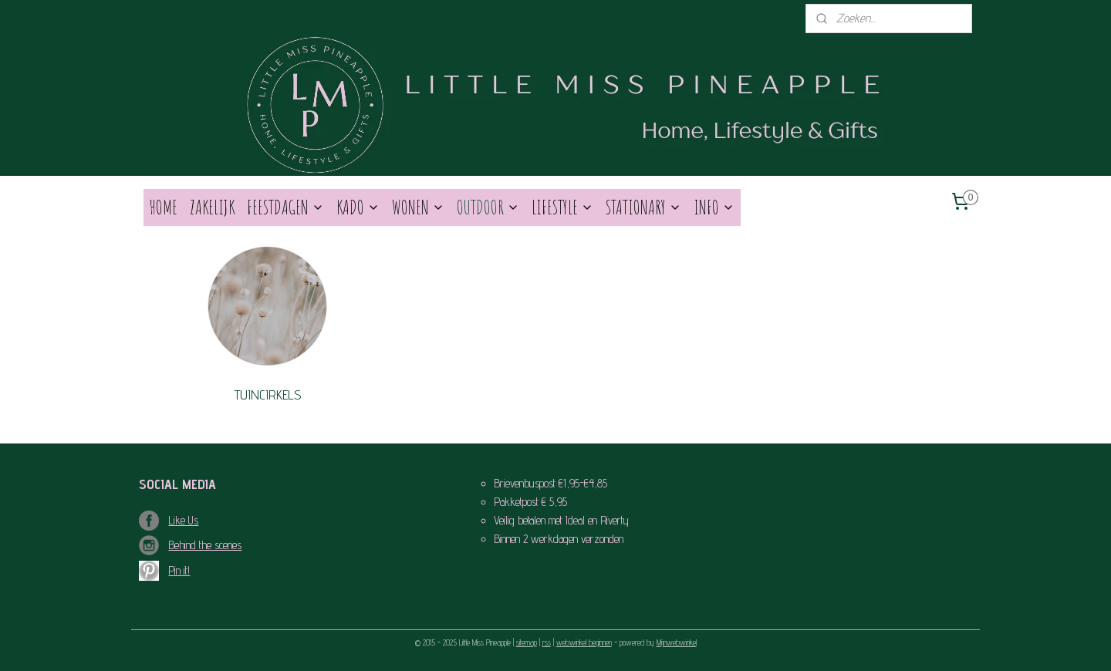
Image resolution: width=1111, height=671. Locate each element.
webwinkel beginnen (584, 642)
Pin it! (179, 570)
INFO (714, 207)
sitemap (526, 642)
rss (546, 642)
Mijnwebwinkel (677, 642)
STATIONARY (643, 207)
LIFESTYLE (562, 207)
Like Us (183, 520)
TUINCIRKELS (268, 394)
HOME (163, 207)
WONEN (418, 207)
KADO (358, 207)
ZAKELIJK (212, 207)
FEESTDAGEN (285, 207)
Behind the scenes (204, 544)
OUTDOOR (488, 207)
